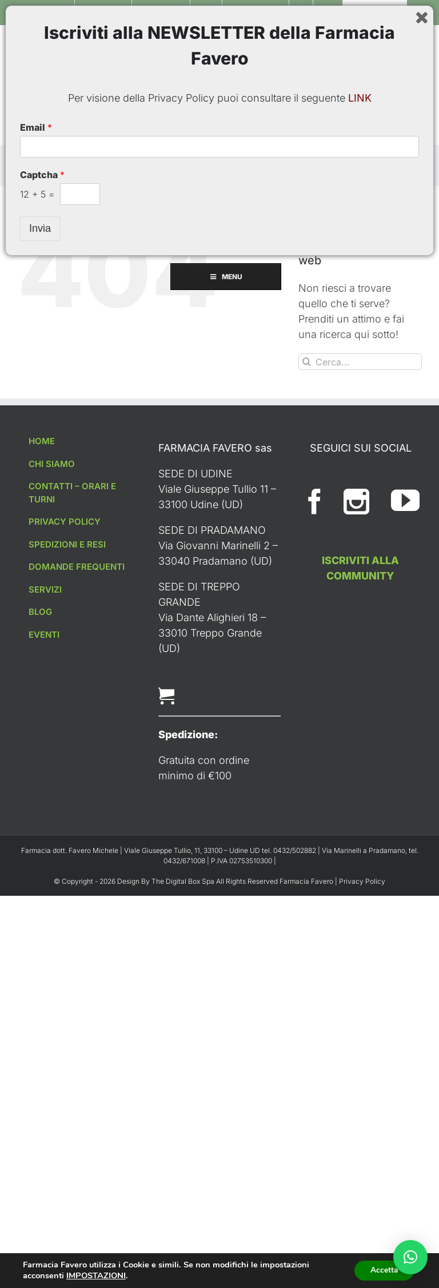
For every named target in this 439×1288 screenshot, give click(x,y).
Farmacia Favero (306, 881)
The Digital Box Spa (183, 881)
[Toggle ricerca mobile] (416, 43)
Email (36, 1154)
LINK (360, 1125)
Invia (40, 1255)
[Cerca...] (360, 361)
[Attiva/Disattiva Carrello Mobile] (393, 43)
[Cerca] (306, 361)
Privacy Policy (362, 881)
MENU (220, 131)
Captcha (42, 1202)
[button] (410, 1257)
